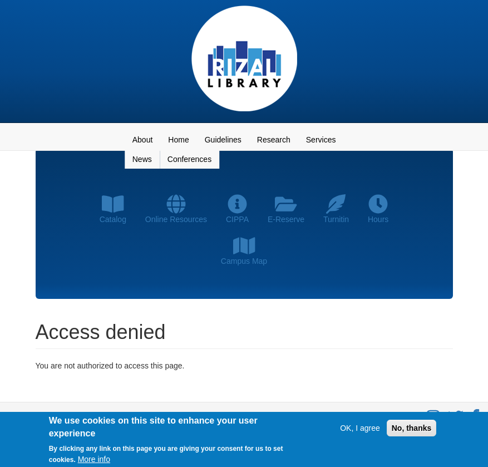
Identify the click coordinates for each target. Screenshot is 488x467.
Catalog (113, 209)
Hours (378, 209)
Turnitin (336, 209)
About (142, 139)
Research (273, 139)
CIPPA (237, 209)
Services (321, 139)
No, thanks (412, 429)
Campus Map (244, 251)
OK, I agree (360, 429)
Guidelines (223, 139)
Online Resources (176, 209)
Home (178, 139)
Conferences (189, 159)
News (142, 159)
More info (94, 460)
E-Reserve (286, 209)
